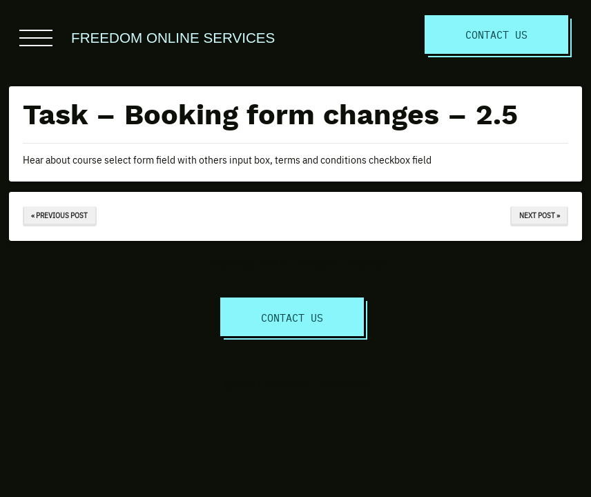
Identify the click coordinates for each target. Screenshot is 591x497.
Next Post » (539, 215)
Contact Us (496, 34)
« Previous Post (59, 215)
